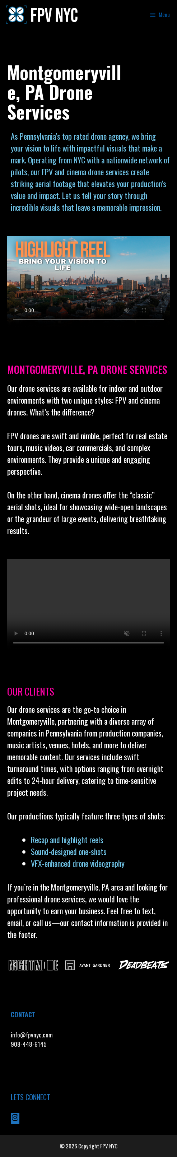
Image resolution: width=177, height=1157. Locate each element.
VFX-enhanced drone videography (78, 863)
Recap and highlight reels (67, 839)
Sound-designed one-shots (69, 851)
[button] (14, 964)
